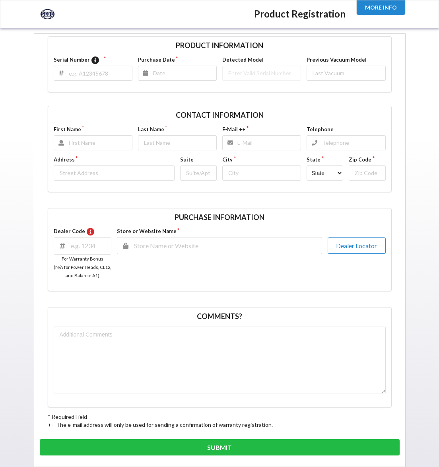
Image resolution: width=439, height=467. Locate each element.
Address (64, 159)
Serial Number (78, 60)
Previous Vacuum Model (337, 59)
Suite (187, 159)
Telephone (320, 129)
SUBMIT (219, 447)
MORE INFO (381, 7)
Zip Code (360, 159)
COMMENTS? (219, 316)
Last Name (151, 129)
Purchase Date (156, 59)
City (227, 159)
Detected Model (243, 59)
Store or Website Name (147, 231)
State (314, 159)
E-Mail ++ (233, 129)
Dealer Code (75, 231)
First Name (67, 129)
